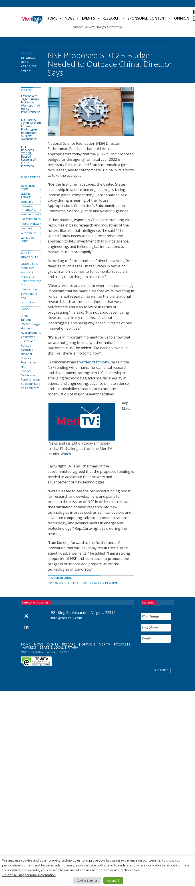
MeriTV (104, 644)
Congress (27, 201)
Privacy (64, 651)
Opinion (181, 18)
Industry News (30, 223)
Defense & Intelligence (28, 208)
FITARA (72, 647)
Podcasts (122, 644)
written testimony (94, 362)
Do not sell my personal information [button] (29, 875)
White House (28, 233)
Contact (51, 651)
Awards (29, 647)
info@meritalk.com (66, 617)
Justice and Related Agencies (28, 345)
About (24, 651)
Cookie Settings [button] (87, 880)
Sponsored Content (147, 18)
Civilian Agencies (60, 583)
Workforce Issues (27, 239)
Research (111, 18)
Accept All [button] (113, 880)
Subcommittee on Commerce (30, 386)
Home (52, 18)
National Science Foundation (96, 583)
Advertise (37, 651)
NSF (23, 367)
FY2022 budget (30, 324)
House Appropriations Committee (31, 332)
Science (26, 371)
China (24, 315)
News (69, 18)
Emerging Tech (30, 214)
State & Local (52, 647)
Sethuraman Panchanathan (30, 377)
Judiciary (26, 228)
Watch (65, 453)
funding (26, 320)
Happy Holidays (30, 219)
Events (88, 18)
